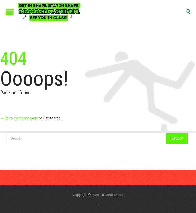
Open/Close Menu (9, 11)
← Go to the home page (19, 118)
